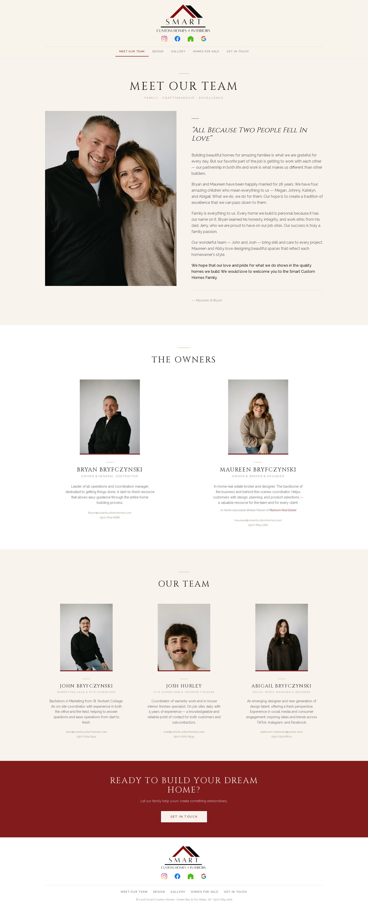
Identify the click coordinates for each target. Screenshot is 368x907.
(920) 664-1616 (258, 525)
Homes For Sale (206, 51)
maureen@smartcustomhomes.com (258, 520)
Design (158, 51)
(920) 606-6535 (184, 736)
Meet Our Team (132, 51)
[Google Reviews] (203, 38)
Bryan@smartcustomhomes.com (110, 512)
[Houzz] (190, 38)
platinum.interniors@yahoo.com (282, 731)
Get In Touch (238, 51)
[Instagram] (164, 38)
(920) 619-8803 (281, 736)
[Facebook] (177, 38)
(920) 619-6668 (110, 517)
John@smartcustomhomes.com (86, 731)
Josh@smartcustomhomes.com (184, 731)
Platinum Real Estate (282, 510)
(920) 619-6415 (86, 736)
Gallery (178, 51)
